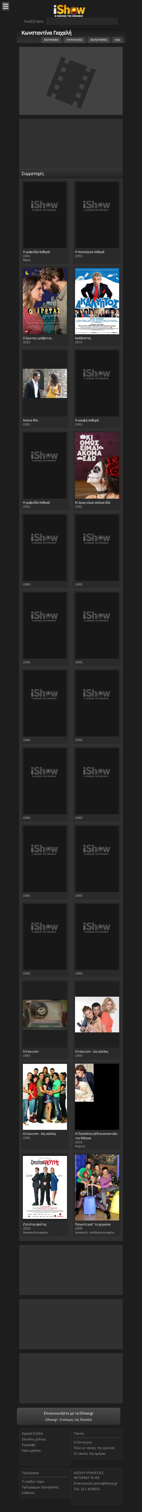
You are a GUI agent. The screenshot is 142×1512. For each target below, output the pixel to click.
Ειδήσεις (28, 1492)
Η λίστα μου (83, 1442)
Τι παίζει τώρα (33, 1481)
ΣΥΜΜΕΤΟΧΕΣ (74, 40)
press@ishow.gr (106, 1483)
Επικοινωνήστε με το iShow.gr (68, 1413)
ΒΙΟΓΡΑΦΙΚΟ (51, 40)
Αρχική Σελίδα (32, 1433)
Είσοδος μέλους (34, 1439)
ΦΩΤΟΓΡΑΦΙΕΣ (98, 40)
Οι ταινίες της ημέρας (90, 1453)
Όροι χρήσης (31, 1450)
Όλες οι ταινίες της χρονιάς (94, 1447)
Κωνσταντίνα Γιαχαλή (46, 32)
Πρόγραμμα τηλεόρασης (40, 1487)
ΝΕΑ (117, 40)
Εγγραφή (28, 1444)
